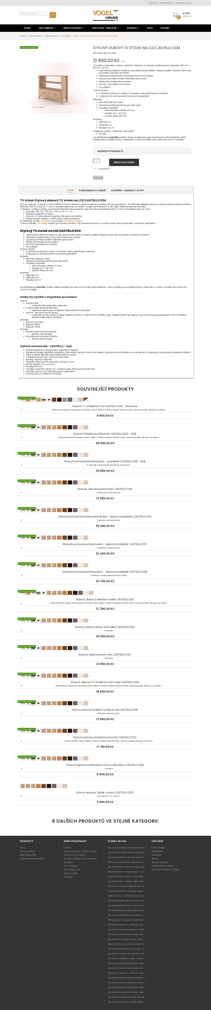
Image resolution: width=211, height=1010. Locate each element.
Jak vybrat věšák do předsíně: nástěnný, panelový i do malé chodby (127, 987)
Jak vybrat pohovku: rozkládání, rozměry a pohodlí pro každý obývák (127, 924)
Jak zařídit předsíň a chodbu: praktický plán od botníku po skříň (127, 1001)
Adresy (155, 858)
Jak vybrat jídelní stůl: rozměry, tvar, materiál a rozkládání (127, 905)
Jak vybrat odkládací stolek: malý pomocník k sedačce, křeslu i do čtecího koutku (127, 958)
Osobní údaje (158, 847)
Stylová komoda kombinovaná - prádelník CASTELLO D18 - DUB (105, 455)
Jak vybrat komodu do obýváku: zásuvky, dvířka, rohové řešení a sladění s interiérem (127, 953)
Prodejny (68, 876)
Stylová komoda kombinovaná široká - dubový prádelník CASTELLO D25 (105, 510)
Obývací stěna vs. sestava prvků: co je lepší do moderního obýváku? (127, 944)
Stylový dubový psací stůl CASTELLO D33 (105, 648)
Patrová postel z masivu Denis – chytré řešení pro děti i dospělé (127, 871)
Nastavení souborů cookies (165, 869)
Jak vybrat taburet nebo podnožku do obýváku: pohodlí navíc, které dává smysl (127, 968)
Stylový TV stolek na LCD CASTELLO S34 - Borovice (105, 400)
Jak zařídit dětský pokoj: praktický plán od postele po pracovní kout (127, 910)
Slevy (22, 847)
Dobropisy (157, 854)
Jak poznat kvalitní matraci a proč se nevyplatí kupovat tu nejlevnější (127, 852)
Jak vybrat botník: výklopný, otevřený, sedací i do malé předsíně (127, 982)
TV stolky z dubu (73, 220)
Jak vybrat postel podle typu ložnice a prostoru (127, 847)
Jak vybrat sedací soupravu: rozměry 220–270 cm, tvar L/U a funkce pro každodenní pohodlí (127, 929)
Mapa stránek (71, 873)
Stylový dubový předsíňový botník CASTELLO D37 (105, 731)
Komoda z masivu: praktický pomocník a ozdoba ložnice (127, 886)
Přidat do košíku (124, 162)
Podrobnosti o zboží (92, 190)
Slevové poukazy (160, 862)
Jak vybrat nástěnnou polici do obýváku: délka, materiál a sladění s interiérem (127, 963)
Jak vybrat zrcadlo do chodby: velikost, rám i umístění (127, 992)
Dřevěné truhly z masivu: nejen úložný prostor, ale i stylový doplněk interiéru (127, 881)
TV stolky (45, 220)
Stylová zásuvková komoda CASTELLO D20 (105, 483)
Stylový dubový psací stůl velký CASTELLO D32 (105, 621)
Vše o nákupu (71, 865)
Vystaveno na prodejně (32, 858)
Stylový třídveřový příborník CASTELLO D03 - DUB (105, 428)
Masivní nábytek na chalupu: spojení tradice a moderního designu (127, 891)
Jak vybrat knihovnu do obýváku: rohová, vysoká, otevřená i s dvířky (127, 948)
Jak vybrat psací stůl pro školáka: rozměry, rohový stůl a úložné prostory (127, 915)
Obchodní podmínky (74, 854)
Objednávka (166, 3)
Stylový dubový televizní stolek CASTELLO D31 (105, 593)
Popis (70, 190)
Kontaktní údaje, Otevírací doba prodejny (80, 860)
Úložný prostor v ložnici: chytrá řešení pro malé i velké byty (127, 876)
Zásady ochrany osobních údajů (80, 851)
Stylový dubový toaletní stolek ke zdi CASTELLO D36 (105, 704)
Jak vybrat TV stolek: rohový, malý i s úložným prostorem (127, 939)
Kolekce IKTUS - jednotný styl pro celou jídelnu (127, 895)
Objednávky (158, 851)
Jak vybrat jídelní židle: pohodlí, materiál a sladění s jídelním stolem (127, 900)
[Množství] (96, 161)
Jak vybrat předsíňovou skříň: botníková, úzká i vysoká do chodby (127, 997)
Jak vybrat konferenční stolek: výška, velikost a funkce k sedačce (127, 934)
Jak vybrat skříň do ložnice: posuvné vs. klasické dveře (127, 866)
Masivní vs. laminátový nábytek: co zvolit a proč (127, 862)
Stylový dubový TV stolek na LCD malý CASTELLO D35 (105, 676)
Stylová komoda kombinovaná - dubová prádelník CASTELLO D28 (105, 566)
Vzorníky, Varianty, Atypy (127, 190)
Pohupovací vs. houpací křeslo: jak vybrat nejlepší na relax (127, 919)
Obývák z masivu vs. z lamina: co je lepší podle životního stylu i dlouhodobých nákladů (127, 972)
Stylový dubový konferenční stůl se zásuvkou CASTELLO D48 (105, 759)
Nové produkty (27, 851)
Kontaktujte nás (72, 869)
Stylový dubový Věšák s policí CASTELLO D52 (105, 786)
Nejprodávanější (28, 854)
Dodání (67, 847)
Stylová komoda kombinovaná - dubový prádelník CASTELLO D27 (105, 538)
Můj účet (153, 3)
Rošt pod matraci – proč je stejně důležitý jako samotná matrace (127, 857)
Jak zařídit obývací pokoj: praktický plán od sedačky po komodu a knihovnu (127, 977)
